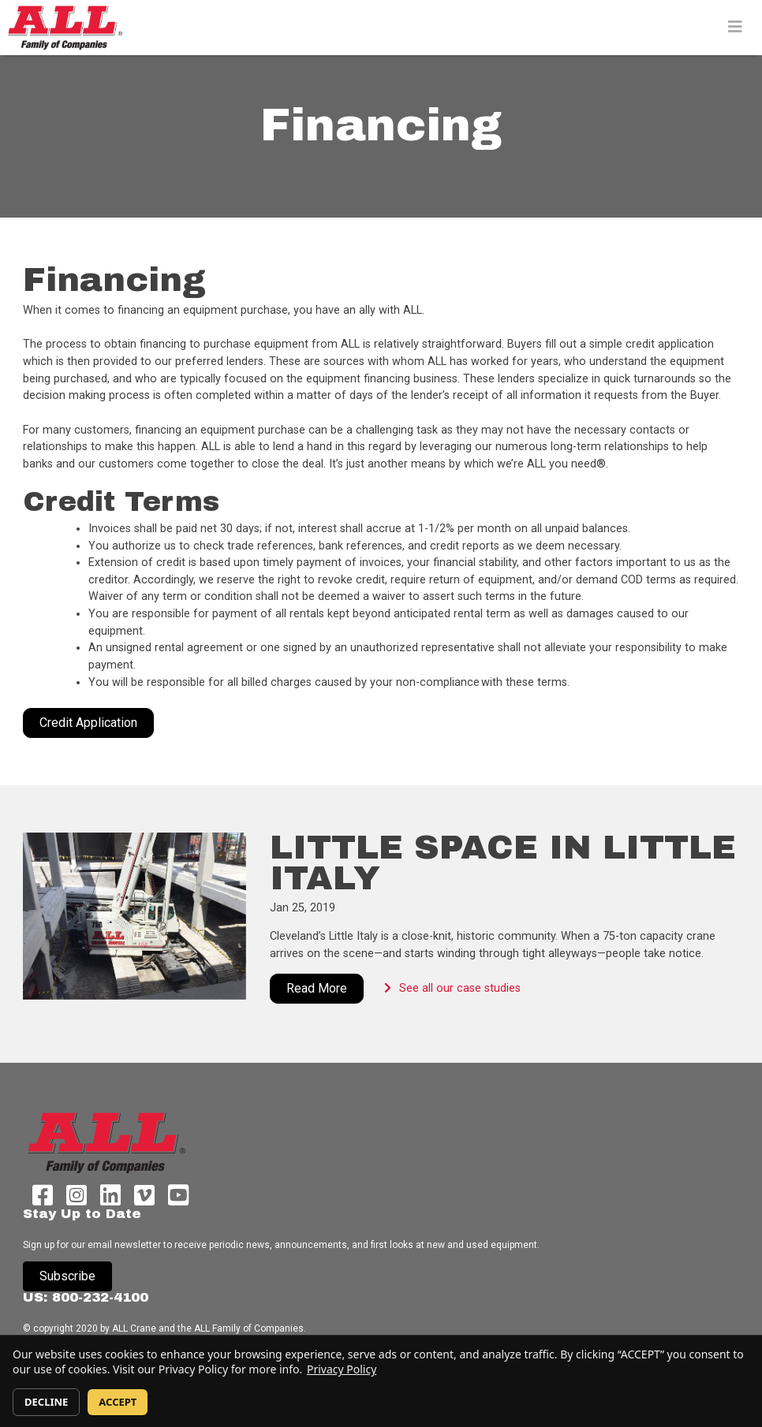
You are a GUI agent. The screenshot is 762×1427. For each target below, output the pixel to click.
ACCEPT (117, 1402)
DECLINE (46, 1402)
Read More (316, 988)
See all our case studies (444, 988)
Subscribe (67, 1276)
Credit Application (88, 722)
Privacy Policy (341, 1369)
